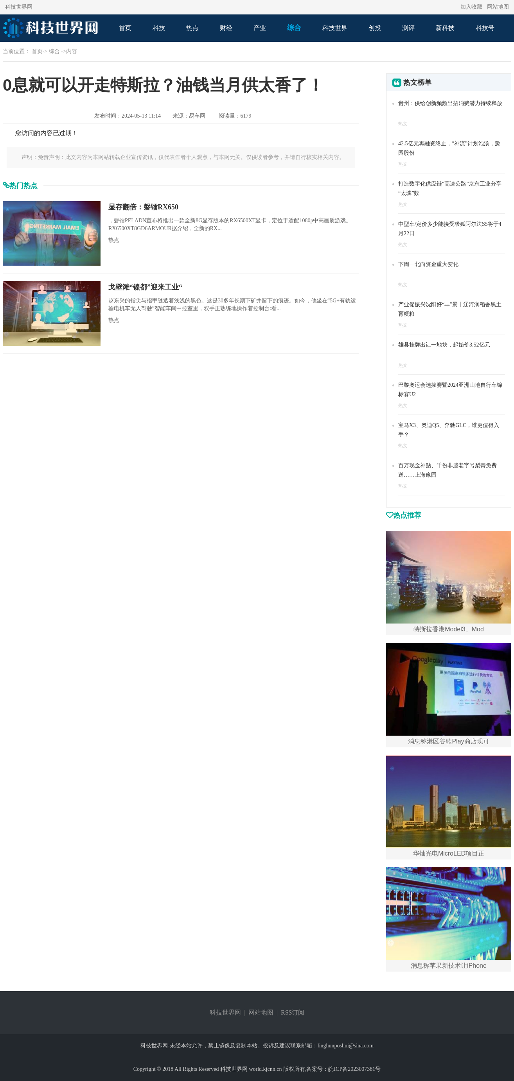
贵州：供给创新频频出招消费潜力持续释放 (450, 103)
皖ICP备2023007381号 (354, 1069)
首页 (125, 28)
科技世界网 (18, 7)
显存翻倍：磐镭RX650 (143, 207)
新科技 (445, 28)
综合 (294, 28)
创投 (374, 28)
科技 (159, 28)
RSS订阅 (292, 1012)
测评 (408, 28)
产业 (259, 28)
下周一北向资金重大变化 (428, 264)
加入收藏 (471, 7)
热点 (192, 28)
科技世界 (334, 28)
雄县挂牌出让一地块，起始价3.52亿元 (444, 345)
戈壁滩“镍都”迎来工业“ (145, 287)
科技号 (485, 28)
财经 (226, 28)
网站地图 (498, 7)
